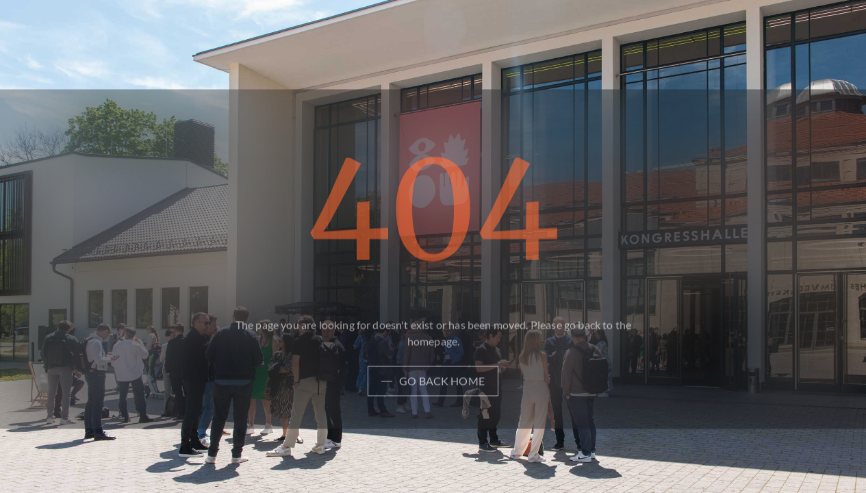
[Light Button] (433, 384)
